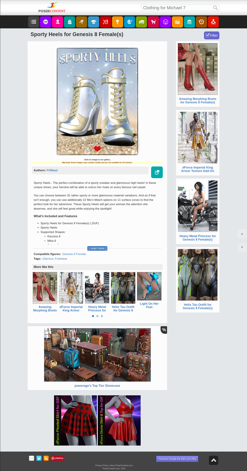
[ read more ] (97, 248)
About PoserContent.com (121, 465)
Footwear (61, 258)
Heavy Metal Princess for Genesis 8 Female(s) (97, 312)
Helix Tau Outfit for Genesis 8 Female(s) (123, 310)
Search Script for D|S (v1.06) (177, 459)
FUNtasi (52, 170)
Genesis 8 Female (74, 254)
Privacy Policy (101, 465)
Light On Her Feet (149, 305)
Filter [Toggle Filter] (214, 35)
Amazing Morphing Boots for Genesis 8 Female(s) (45, 312)
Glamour (47, 258)
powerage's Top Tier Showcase (97, 385)
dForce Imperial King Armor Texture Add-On (71, 310)
